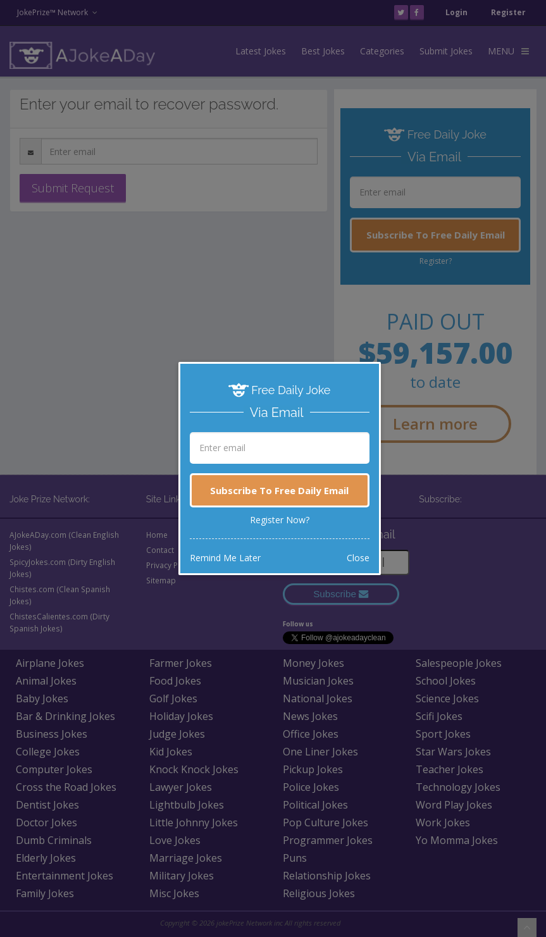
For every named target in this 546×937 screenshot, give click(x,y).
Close (358, 558)
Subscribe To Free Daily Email (279, 490)
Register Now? (279, 520)
